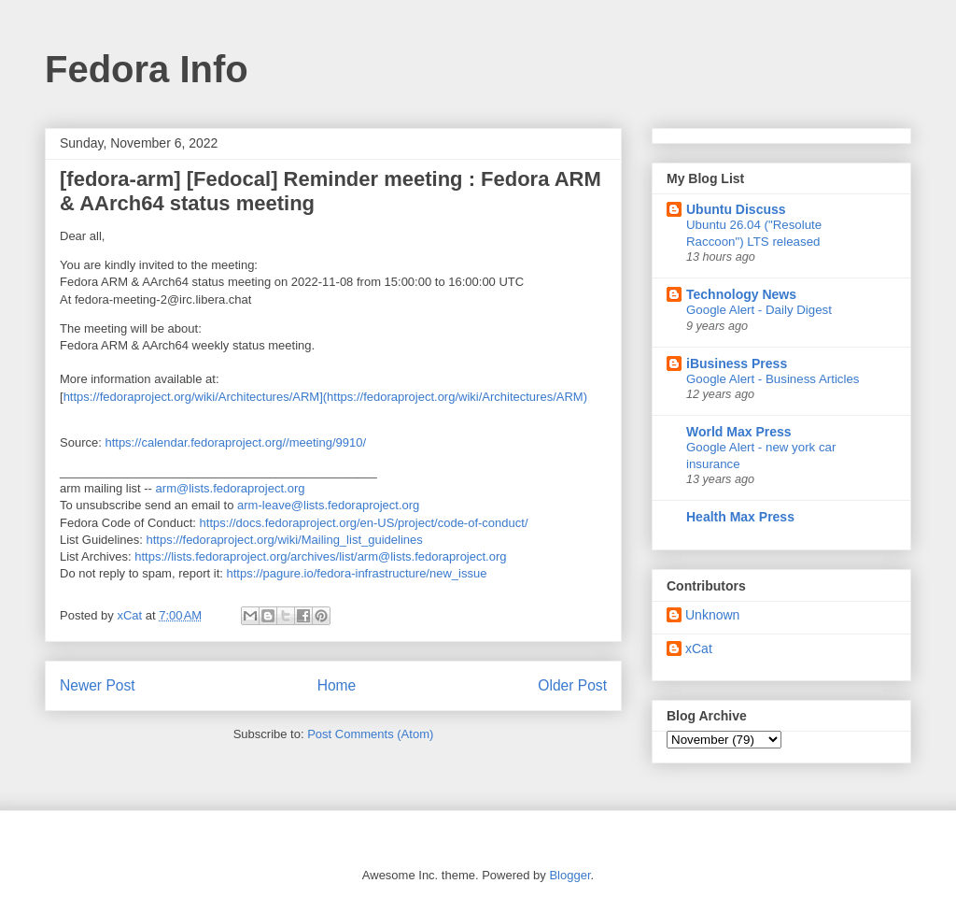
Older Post (572, 685)
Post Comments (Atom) (370, 734)
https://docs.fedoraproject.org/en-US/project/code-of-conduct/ (364, 523)
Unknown (712, 614)
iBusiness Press (736, 363)
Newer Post (97, 685)
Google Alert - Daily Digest (759, 310)
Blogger (569, 875)
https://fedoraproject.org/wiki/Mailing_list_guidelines (285, 540)
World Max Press (739, 431)
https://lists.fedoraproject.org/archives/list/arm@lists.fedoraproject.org (320, 556)
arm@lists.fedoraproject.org (230, 488)
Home (337, 685)
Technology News (741, 294)
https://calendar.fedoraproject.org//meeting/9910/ (235, 442)
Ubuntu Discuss (736, 209)
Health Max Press (740, 516)
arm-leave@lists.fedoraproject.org (328, 505)
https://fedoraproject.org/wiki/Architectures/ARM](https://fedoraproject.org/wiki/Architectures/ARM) (325, 397)
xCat (698, 648)
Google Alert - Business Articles (773, 379)
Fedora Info (146, 69)
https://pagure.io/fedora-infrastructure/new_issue (356, 573)
